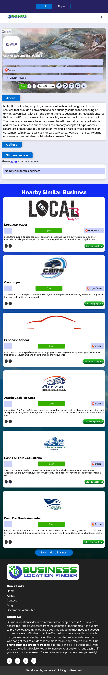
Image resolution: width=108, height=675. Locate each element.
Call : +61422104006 (93, 361)
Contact (12, 600)
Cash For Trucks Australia (23, 458)
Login (43, 6)
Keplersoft (50, 670)
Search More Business (54, 552)
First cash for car (16, 340)
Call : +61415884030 (93, 421)
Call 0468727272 (46, 86)
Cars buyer (12, 282)
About (11, 595)
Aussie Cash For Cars (19, 398)
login (14, 161)
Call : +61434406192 (93, 542)
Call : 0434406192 (94, 246)
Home (10, 591)
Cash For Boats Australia (22, 518)
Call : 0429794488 (94, 303)
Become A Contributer (21, 610)
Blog (10, 605)
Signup (62, 6)
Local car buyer (15, 224)
